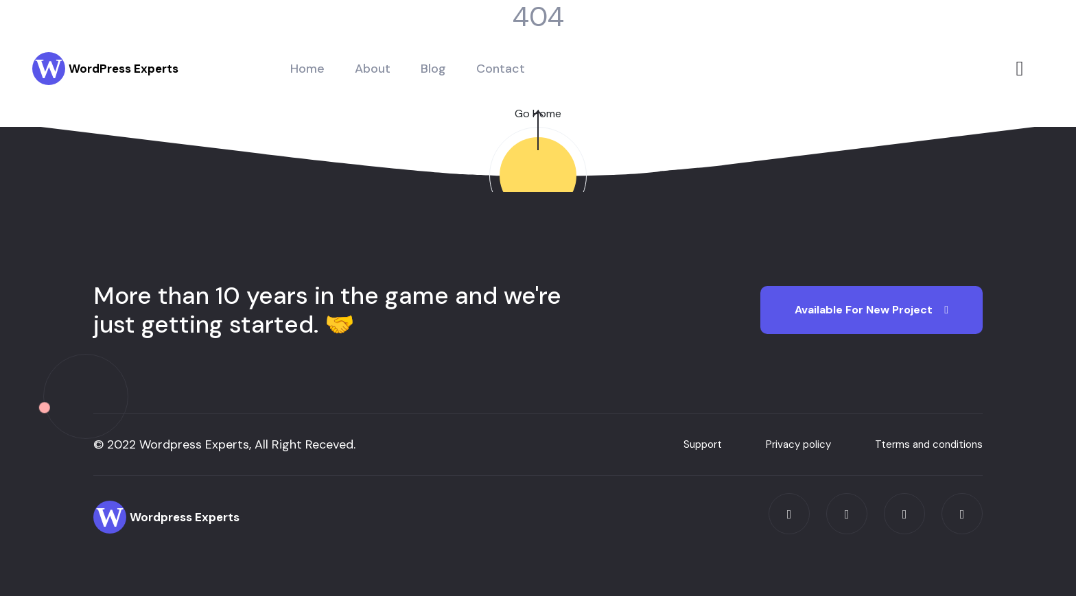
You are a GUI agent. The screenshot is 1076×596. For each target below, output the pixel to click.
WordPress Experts (123, 68)
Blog (433, 68)
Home (307, 68)
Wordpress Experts (184, 517)
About (372, 68)
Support (702, 444)
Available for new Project (871, 309)
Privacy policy (798, 444)
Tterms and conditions (929, 444)
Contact (500, 68)
